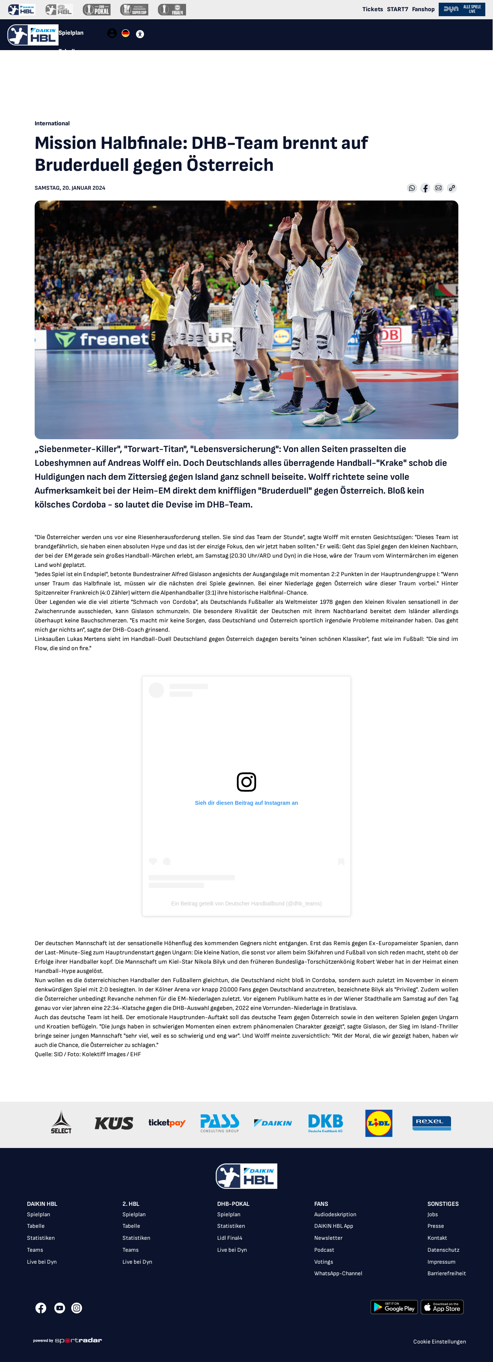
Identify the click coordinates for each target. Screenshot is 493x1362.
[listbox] (246, 1240)
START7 (397, 9)
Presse (436, 1226)
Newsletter (328, 1238)
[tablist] (82, 34)
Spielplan (38, 1214)
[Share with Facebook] (425, 188)
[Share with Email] (438, 188)
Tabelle (36, 1226)
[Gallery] (246, 1124)
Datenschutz (443, 1250)
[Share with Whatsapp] (412, 188)
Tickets (372, 9)
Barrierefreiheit (447, 1273)
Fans (321, 1204)
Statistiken (41, 1238)
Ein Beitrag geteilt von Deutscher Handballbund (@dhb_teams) (246, 903)
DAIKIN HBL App (333, 1226)
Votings (323, 1262)
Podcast (324, 1250)
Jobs (433, 1214)
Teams (35, 1250)
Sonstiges (443, 1204)
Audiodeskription (335, 1214)
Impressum (442, 1262)
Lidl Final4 (229, 1238)
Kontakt (437, 1238)
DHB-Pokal (233, 1204)
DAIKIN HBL (42, 1204)
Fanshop (423, 9)
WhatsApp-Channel (338, 1273)
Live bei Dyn (42, 1262)
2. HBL (130, 1204)
